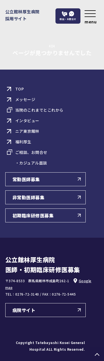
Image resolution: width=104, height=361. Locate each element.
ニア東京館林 (27, 131)
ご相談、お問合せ (31, 152)
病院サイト (23, 310)
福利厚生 (23, 141)
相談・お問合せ (68, 19)
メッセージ (25, 99)
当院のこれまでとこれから (39, 110)
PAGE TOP (97, 354)
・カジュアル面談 (31, 163)
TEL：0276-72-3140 (22, 294)
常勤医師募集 (26, 179)
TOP (19, 89)
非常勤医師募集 (28, 197)
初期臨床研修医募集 (33, 215)
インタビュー (27, 120)
